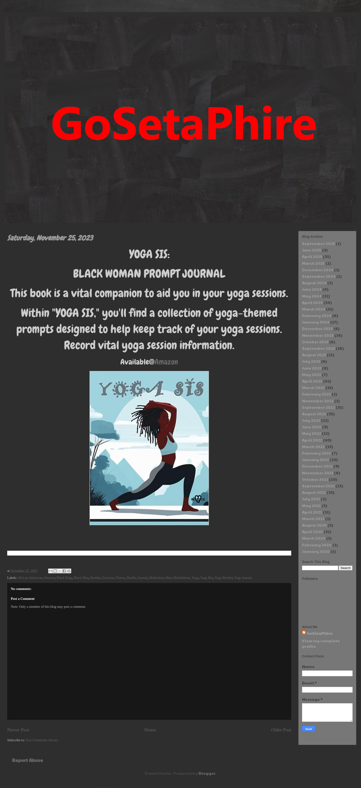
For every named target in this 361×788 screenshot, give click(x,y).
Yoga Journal (243, 578)
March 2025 (313, 263)
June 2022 (311, 427)
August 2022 (314, 414)
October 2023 (315, 341)
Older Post (281, 729)
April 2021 (312, 512)
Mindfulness (181, 578)
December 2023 (317, 328)
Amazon (166, 362)
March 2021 (313, 518)
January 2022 (315, 459)
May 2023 (311, 374)
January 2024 (315, 322)
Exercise (108, 578)
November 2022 (318, 401)
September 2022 (318, 407)
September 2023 (318, 348)
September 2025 (318, 243)
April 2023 (312, 381)
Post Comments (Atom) (42, 740)
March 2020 (313, 538)
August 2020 (314, 525)
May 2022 (311, 433)
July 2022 (311, 420)
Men (168, 578)
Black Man (81, 578)
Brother (95, 578)
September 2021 (318, 486)
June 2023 (311, 368)
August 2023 (314, 355)
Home (150, 729)
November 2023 (318, 335)
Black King (64, 578)
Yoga (195, 578)
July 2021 (311, 499)
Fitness (120, 578)
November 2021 (317, 473)
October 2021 (315, 479)
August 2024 (314, 282)
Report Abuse (27, 760)
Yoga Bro (206, 578)
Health (131, 578)
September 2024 (318, 276)
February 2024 (316, 315)
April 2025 (312, 256)
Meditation (156, 578)
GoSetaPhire (319, 633)
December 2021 (317, 466)
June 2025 (311, 250)
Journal (142, 578)
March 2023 (313, 387)
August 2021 (314, 492)
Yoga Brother (224, 578)
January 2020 (316, 551)
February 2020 (317, 545)
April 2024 (312, 302)
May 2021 (311, 505)
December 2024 (317, 269)
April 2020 (312, 531)
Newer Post (18, 729)
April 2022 (312, 440)
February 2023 (316, 394)
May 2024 (312, 296)
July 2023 (311, 361)
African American (30, 578)
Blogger (207, 773)
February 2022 (316, 453)
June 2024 (312, 289)
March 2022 (313, 446)
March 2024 (313, 309)
